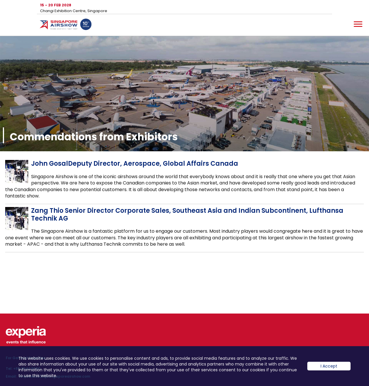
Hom (66, 25)
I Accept (329, 370)
